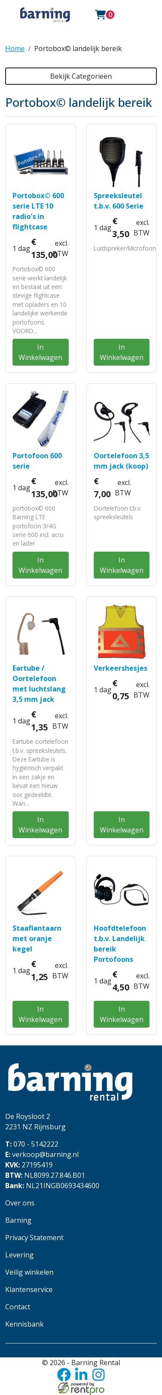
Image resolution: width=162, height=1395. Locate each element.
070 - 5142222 (31, 1144)
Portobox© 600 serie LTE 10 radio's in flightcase (38, 211)
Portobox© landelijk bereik (78, 48)
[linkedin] (81, 1375)
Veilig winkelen (29, 1272)
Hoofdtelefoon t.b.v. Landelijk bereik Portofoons (120, 943)
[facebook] (64, 1375)
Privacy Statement (34, 1237)
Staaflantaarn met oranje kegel (37, 938)
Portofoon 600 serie (37, 461)
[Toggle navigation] (132, 14)
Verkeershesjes (120, 668)
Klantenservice (29, 1289)
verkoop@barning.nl (42, 1154)
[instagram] (98, 1375)
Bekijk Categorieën (81, 76)
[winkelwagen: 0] (105, 14)
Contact (17, 1306)
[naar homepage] (45, 14)
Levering (19, 1255)
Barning (18, 1220)
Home (15, 48)
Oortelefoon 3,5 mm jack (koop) (121, 461)
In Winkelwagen (40, 352)
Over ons (20, 1203)
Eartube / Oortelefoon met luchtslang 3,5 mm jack (39, 683)
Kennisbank (24, 1324)
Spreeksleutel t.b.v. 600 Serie (118, 201)
